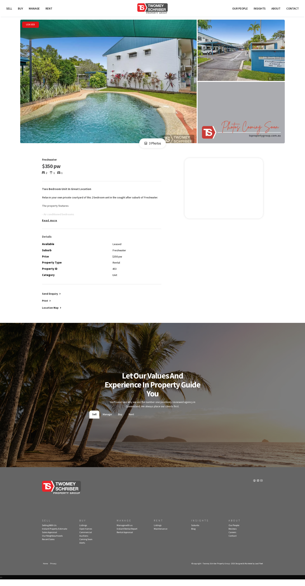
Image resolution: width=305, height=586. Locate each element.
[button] (46, 305)
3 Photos (152, 145)
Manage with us (124, 531)
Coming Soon (85, 545)
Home (45, 569)
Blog (193, 534)
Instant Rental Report (127, 534)
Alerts (82, 548)
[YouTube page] (261, 487)
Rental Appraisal (125, 538)
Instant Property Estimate (54, 534)
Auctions (83, 541)
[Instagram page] (258, 487)
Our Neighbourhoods (52, 541)
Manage (34, 9)
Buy (21, 9)
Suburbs (195, 531)
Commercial (85, 538)
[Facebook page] (254, 487)
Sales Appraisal (49, 538)
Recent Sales (48, 545)
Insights (259, 9)
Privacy (53, 569)
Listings (83, 531)
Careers (232, 538)
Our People (239, 9)
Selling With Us (49, 531)
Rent (49, 9)
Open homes (85, 534)
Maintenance (160, 534)
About (275, 9)
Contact (292, 9)
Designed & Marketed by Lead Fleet (247, 569)
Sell (10, 9)
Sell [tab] (94, 420)
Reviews (233, 534)
